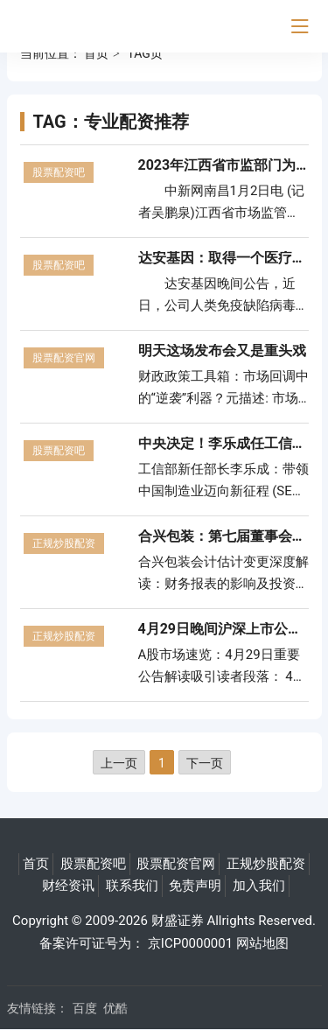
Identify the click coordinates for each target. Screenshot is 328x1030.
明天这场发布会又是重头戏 (222, 350)
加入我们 (259, 885)
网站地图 (262, 943)
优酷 (115, 1008)
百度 (85, 1008)
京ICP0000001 (190, 943)
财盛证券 (177, 920)
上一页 (119, 763)
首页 (96, 53)
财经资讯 (68, 885)
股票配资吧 (58, 172)
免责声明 (195, 885)
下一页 (204, 763)
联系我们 (132, 885)
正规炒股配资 (63, 543)
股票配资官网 (63, 358)
